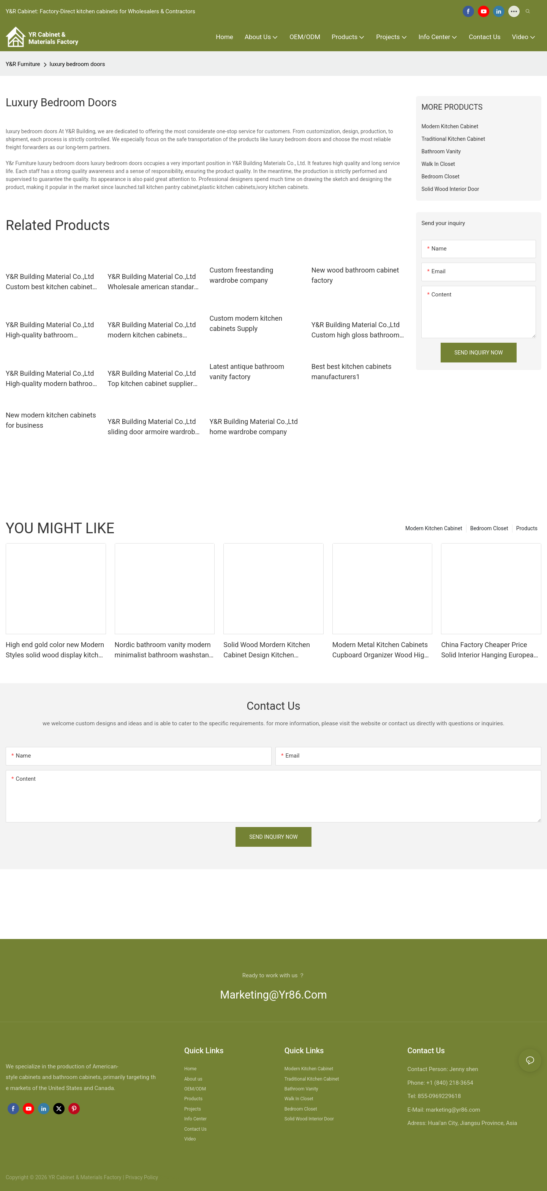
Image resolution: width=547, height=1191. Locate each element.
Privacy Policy (141, 1177)
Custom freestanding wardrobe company (242, 275)
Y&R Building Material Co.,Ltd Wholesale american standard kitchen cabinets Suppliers (153, 282)
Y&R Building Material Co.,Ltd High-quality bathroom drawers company (50, 330)
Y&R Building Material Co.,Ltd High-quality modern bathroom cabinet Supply (52, 379)
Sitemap (168, 1177)
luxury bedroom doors (77, 64)
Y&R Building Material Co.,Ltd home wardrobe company (254, 426)
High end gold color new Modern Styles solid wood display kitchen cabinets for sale (56, 650)
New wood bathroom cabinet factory (355, 275)
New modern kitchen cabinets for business (51, 420)
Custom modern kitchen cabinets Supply (246, 323)
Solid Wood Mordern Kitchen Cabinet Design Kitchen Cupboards (266, 650)
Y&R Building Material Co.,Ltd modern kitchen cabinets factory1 (152, 330)
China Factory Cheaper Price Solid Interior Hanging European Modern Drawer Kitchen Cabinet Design (489, 650)
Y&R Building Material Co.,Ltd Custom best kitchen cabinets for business (51, 282)
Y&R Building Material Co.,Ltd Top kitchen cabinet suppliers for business (152, 379)
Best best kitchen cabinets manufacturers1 (351, 371)
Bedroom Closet (489, 528)
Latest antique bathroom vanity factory (247, 371)
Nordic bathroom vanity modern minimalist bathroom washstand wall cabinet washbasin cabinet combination (164, 650)
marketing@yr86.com (273, 994)
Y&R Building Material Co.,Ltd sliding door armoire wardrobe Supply (153, 427)
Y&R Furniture (23, 64)
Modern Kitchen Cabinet (433, 528)
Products (527, 528)
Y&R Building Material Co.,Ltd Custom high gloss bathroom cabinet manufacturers (355, 330)
